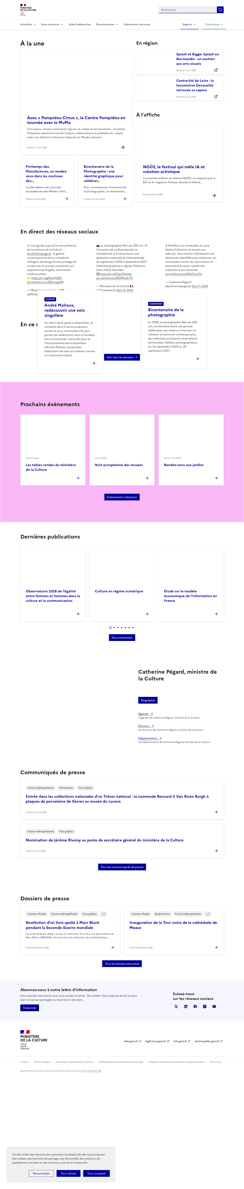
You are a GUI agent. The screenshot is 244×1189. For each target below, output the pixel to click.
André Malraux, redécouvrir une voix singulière (64, 367)
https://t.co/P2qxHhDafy (116, 274)
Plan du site (215, 1175)
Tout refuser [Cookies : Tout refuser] (68, 1173)
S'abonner (29, 1122)
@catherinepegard (39, 254)
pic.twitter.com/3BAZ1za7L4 (183, 274)
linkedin (185, 1120)
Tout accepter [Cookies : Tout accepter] (96, 1173)
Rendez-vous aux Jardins (184, 578)
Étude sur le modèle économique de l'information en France (190, 709)
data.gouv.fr (131, 1155)
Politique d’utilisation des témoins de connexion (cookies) (177, 1175)
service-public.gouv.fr (207, 1155)
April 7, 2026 (200, 286)
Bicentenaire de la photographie (166, 369)
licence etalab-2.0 (89, 1184)
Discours (144, 840)
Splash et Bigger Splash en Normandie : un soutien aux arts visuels (197, 59)
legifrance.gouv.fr (156, 1155)
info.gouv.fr (180, 1155)
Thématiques (212, 24)
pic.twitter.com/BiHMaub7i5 (114, 278)
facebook (195, 1120)
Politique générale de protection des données (121, 1175)
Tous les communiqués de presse (122, 981)
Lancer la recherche (220, 9)
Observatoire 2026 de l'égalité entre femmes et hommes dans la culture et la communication (53, 709)
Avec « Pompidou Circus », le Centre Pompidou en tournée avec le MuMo (76, 120)
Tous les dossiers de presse (122, 1077)
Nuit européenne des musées (119, 578)
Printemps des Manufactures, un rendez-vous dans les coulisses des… (46, 173)
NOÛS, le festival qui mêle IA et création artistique (174, 169)
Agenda (143, 828)
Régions (187, 24)
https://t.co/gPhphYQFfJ (46, 278)
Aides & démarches (80, 24)
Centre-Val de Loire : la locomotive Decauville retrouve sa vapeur (195, 85)
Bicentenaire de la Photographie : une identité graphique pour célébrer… (103, 173)
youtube (214, 1120)
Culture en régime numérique (119, 705)
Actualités (26, 24)
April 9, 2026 (56, 294)
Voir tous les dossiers (120, 471)
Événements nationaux (137, 24)
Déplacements (148, 852)
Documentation (105, 24)
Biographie (148, 814)
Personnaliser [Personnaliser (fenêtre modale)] (41, 1173)
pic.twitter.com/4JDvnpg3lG (45, 282)
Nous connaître (50, 24)
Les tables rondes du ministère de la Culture (51, 581)
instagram (204, 1120)
